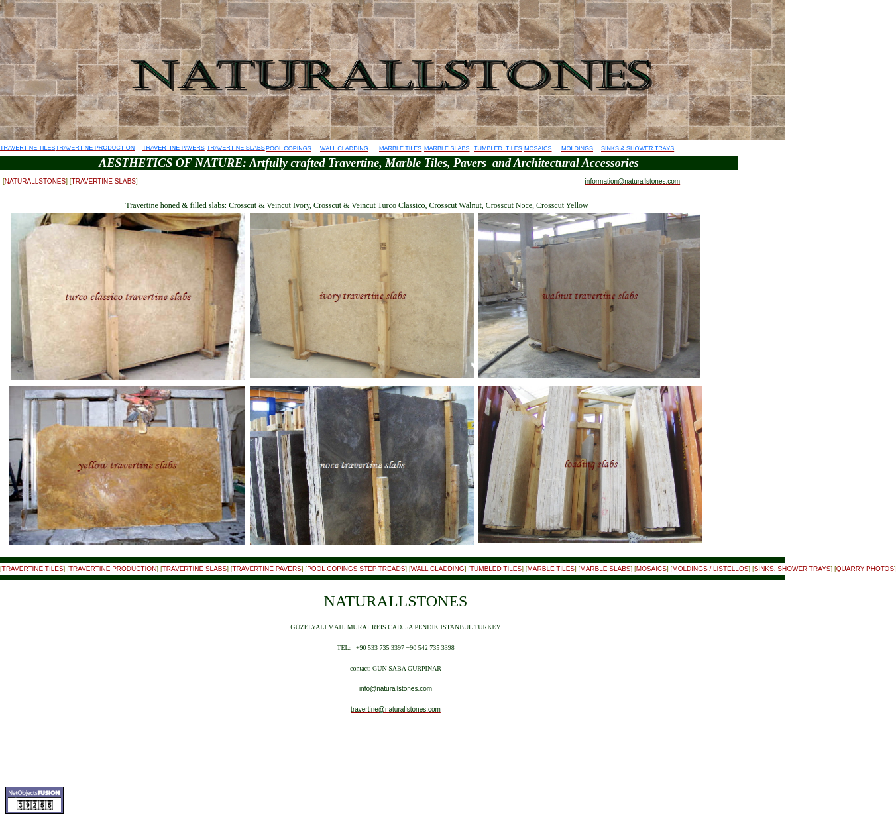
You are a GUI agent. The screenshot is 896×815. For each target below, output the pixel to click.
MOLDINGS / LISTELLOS (710, 568)
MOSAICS (651, 568)
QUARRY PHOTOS (865, 568)
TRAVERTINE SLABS (104, 181)
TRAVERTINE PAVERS (266, 568)
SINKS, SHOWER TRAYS (792, 568)
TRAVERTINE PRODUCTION (112, 568)
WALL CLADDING (438, 568)
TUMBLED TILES (496, 568)
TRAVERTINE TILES (33, 568)
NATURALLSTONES (35, 181)
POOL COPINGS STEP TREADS (356, 568)
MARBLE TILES (551, 568)
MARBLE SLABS (605, 568)
